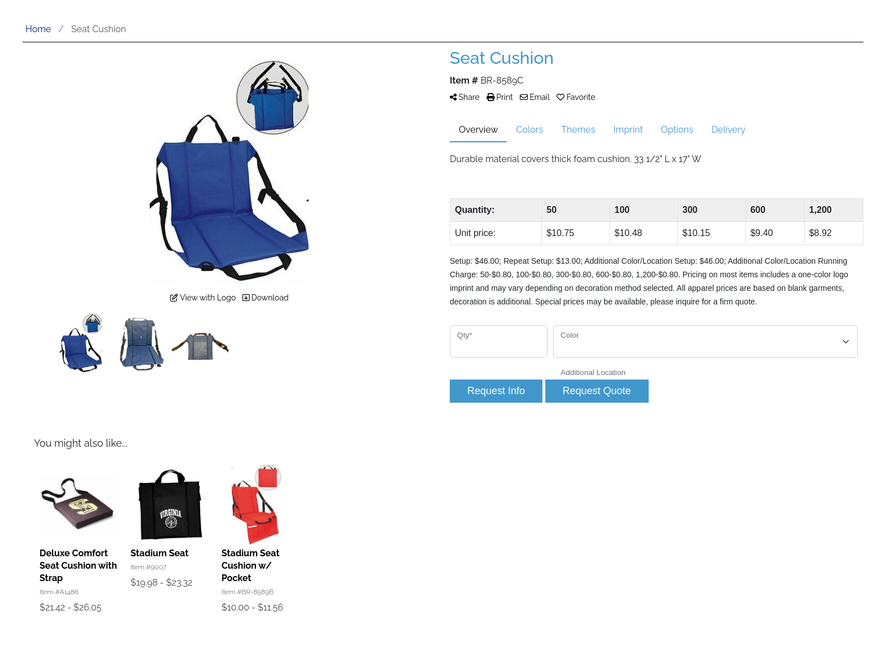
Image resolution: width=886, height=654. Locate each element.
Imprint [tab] (628, 129)
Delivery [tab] (728, 129)
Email (535, 97)
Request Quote (597, 390)
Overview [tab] (478, 129)
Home (38, 29)
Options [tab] (677, 129)
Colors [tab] (529, 129)
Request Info (496, 390)
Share (465, 97)
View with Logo (203, 297)
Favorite (576, 97)
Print (500, 97)
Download (265, 297)
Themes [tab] (578, 129)
